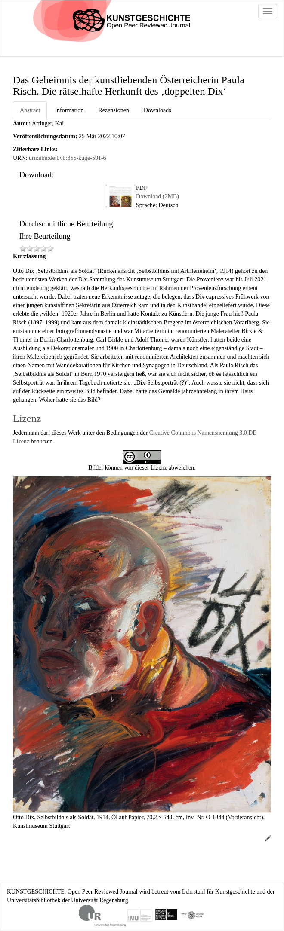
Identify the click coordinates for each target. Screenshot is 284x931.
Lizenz (27, 418)
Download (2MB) (157, 196)
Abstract (30, 110)
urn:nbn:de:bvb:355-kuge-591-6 (67, 158)
